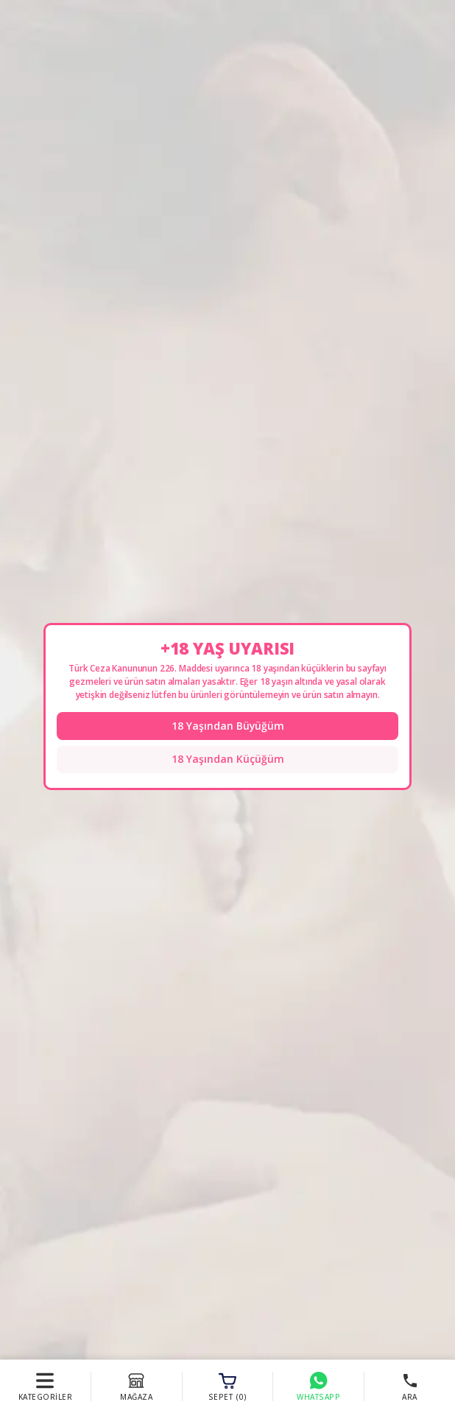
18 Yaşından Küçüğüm (228, 760)
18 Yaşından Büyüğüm (227, 726)
